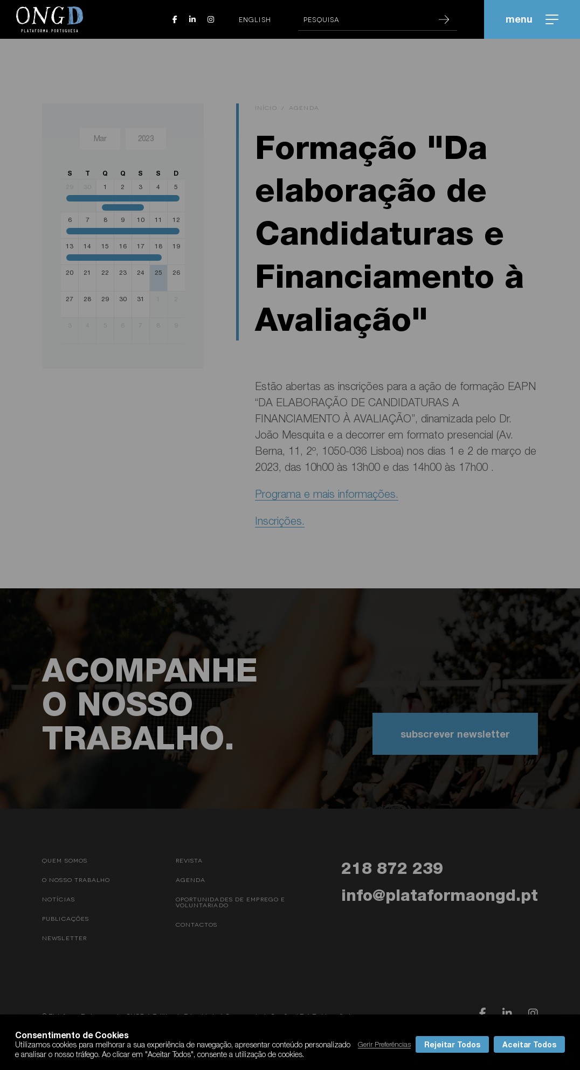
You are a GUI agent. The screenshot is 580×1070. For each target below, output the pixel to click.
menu (532, 19)
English (255, 19)
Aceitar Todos (529, 1044)
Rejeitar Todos (452, 1044)
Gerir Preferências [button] (384, 1044)
